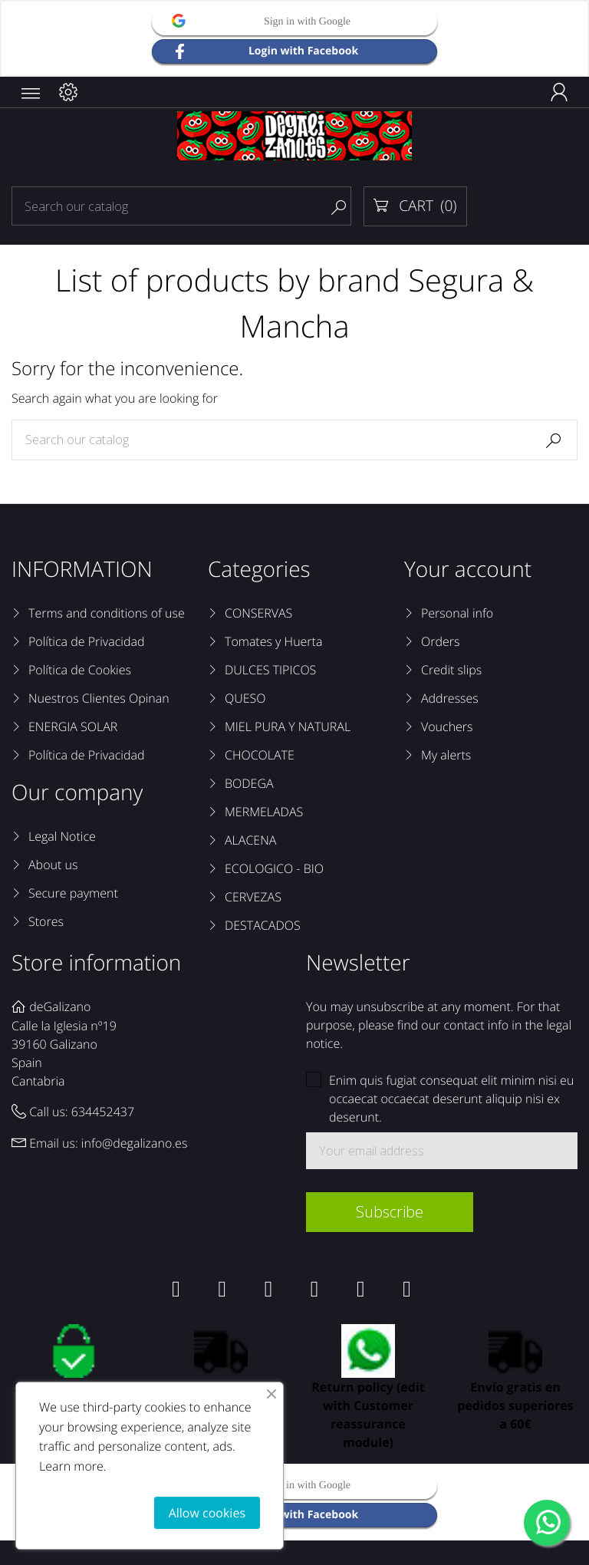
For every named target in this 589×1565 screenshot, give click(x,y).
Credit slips (451, 669)
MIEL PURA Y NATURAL (287, 726)
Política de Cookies (79, 669)
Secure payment (73, 893)
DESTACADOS (263, 925)
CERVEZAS (253, 896)
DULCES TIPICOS (270, 669)
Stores (46, 921)
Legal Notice (62, 836)
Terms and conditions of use (106, 613)
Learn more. (73, 1466)
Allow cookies (207, 1512)
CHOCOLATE (259, 754)
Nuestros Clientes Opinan (98, 698)
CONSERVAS (258, 613)
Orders (440, 641)
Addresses (450, 698)
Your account (467, 569)
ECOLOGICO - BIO (274, 868)
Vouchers (447, 726)
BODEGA (249, 783)
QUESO (245, 698)
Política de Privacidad (86, 641)
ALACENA (250, 840)
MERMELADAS (264, 811)
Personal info (457, 613)
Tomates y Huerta (273, 641)
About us (52, 864)
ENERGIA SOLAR (72, 726)
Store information (96, 962)
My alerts (446, 754)
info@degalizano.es (134, 1143)
